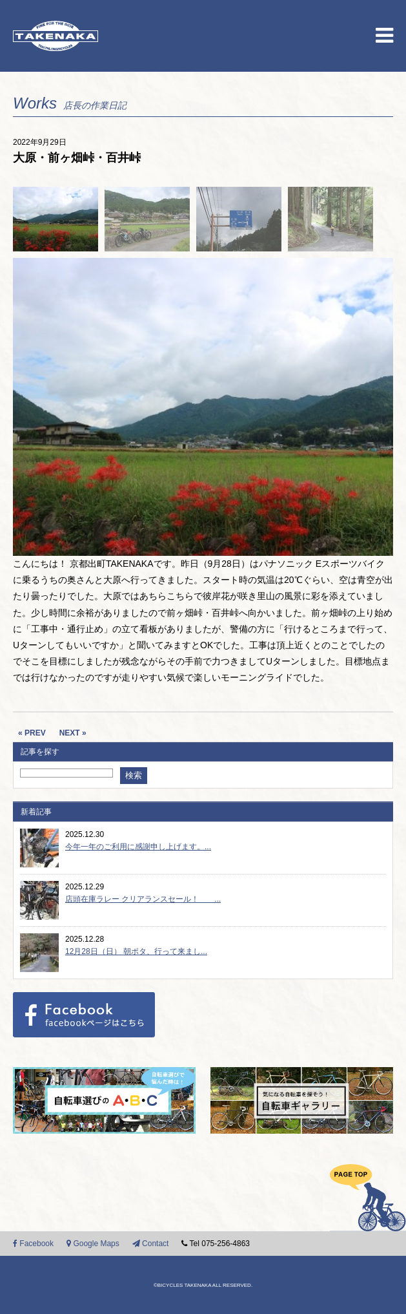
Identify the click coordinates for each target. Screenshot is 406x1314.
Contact (150, 1243)
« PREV (32, 732)
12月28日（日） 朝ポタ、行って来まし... (136, 951)
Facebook (33, 1243)
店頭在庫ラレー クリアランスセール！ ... (143, 899)
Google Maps (92, 1243)
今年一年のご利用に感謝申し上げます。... (138, 846)
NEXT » (72, 732)
